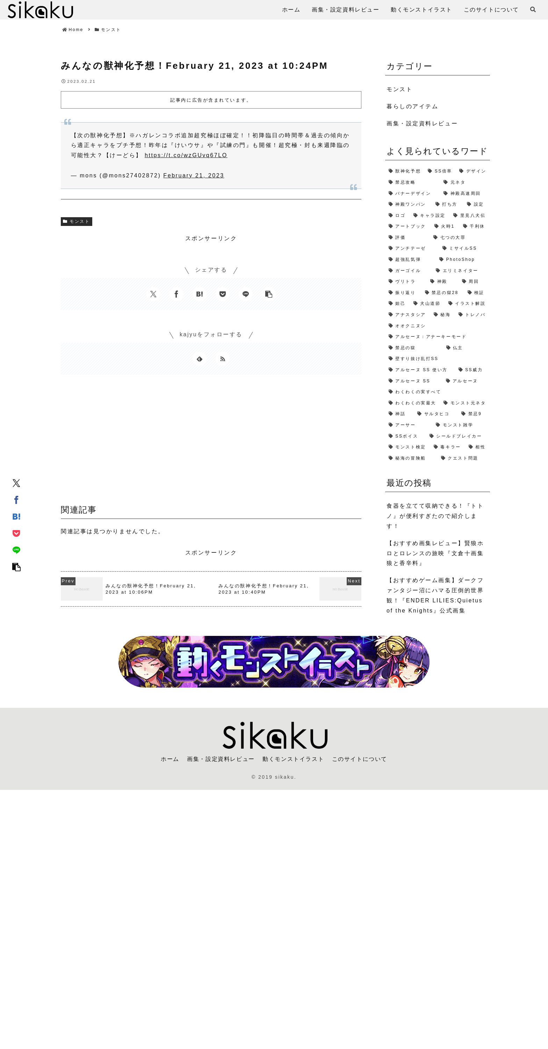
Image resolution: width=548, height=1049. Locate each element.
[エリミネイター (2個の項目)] (461, 271)
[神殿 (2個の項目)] (442, 282)
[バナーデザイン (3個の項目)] (412, 194)
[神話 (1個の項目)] (399, 414)
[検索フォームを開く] (533, 9)
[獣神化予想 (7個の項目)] (405, 171)
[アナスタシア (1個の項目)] (408, 315)
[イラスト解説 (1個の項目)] (467, 304)
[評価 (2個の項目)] (407, 238)
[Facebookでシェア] (16, 499)
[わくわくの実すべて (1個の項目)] (437, 392)
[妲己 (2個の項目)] (397, 304)
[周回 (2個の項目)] (474, 282)
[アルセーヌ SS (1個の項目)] (414, 381)
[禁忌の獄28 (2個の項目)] (442, 293)
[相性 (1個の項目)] (477, 447)
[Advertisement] (211, 442)
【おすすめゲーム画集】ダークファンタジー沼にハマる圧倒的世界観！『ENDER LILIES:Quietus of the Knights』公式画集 (435, 595)
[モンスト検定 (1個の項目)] (408, 447)
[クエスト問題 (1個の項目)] (463, 458)
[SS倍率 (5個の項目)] (440, 171)
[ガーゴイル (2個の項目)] (409, 271)
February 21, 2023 (193, 175)
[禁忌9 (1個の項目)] (474, 414)
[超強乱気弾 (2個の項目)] (410, 260)
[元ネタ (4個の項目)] (465, 183)
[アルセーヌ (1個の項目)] (466, 381)
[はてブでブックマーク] (16, 516)
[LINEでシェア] (16, 550)
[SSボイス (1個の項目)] (405, 436)
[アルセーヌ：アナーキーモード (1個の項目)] (437, 337)
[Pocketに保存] (16, 533)
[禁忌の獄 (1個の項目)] (414, 348)
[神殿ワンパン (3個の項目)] (408, 205)
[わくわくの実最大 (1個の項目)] (412, 403)
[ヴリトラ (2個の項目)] (406, 282)
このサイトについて (359, 759)
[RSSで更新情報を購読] (223, 359)
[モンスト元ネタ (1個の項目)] (465, 403)
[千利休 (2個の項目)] (474, 227)
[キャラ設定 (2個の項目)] (430, 216)
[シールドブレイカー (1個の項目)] (458, 436)
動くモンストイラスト (293, 759)
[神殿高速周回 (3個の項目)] (465, 194)
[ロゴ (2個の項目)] (397, 216)
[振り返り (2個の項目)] (403, 293)
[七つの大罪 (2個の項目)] (460, 238)
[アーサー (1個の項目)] (409, 425)
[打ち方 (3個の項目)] (448, 205)
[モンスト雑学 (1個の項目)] (461, 425)
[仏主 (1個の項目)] (466, 348)
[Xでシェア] (16, 483)
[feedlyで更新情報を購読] (200, 359)
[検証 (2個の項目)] (477, 293)
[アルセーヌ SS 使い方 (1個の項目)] (420, 370)
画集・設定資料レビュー (221, 759)
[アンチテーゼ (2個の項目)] (412, 249)
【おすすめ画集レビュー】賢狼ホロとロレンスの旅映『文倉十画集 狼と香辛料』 (435, 553)
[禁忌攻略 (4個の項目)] (412, 183)
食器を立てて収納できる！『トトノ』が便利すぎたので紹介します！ (435, 516)
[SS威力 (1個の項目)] (472, 370)
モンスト (76, 221)
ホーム (170, 759)
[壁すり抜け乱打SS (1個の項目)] (437, 359)
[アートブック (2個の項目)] (408, 227)
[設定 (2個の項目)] (476, 205)
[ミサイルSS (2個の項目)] (464, 249)
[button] (16, 566)
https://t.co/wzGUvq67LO (186, 155)
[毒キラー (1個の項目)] (447, 447)
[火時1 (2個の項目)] (445, 227)
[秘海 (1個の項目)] (442, 315)
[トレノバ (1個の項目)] (472, 315)
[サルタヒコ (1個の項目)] (435, 414)
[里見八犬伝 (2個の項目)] (469, 216)
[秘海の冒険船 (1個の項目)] (411, 458)
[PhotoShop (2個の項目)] (463, 260)
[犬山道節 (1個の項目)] (427, 304)
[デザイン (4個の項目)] (472, 171)
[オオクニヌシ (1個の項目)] (437, 326)
